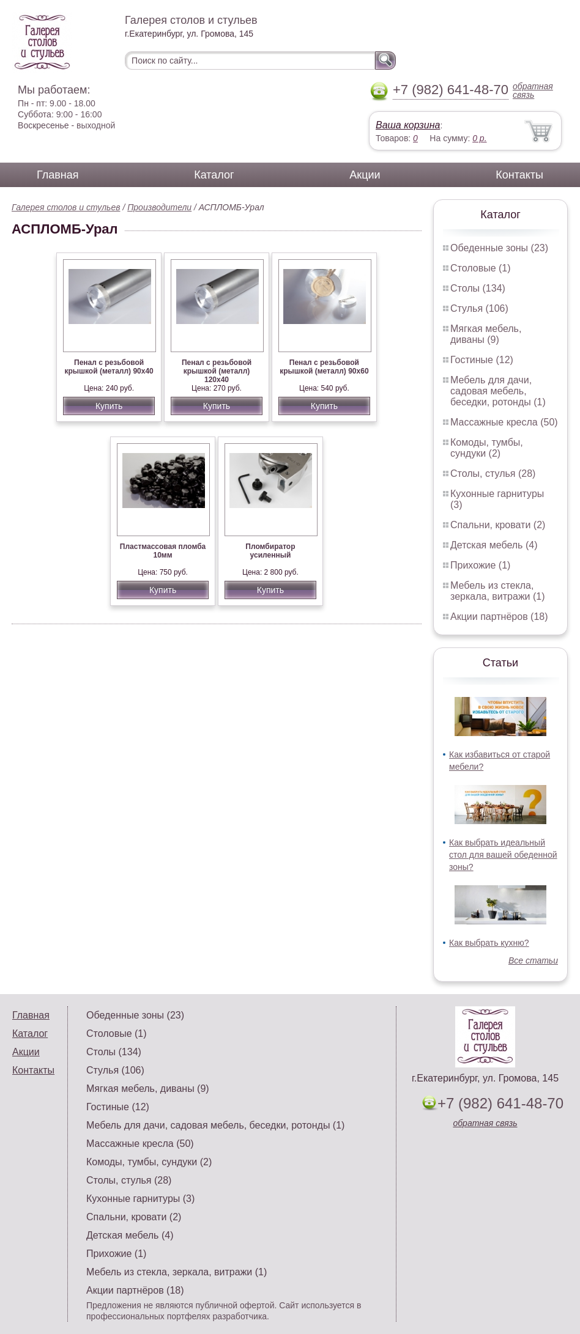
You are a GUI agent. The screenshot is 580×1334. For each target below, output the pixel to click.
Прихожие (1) (480, 565)
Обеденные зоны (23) (499, 248)
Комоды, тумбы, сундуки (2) (486, 448)
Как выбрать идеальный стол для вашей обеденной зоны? (503, 855)
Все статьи (533, 960)
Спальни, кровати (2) (497, 525)
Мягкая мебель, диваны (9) (485, 334)
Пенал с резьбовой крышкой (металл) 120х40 (216, 371)
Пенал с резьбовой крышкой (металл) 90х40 (108, 366)
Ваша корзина (408, 125)
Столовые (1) (480, 268)
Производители (159, 207)
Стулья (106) (479, 308)
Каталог (214, 175)
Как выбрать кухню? (489, 943)
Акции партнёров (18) (499, 616)
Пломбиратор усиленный (270, 550)
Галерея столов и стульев (66, 207)
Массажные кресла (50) (504, 422)
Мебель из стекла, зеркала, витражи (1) (497, 591)
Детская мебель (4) (493, 545)
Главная (58, 175)
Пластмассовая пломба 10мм (163, 550)
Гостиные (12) (481, 360)
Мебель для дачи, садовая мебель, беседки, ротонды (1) (498, 391)
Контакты (519, 175)
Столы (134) (477, 288)
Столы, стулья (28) (492, 473)
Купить (108, 406)
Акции (364, 175)
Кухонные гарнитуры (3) (140, 1198)
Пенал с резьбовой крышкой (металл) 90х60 (324, 366)
